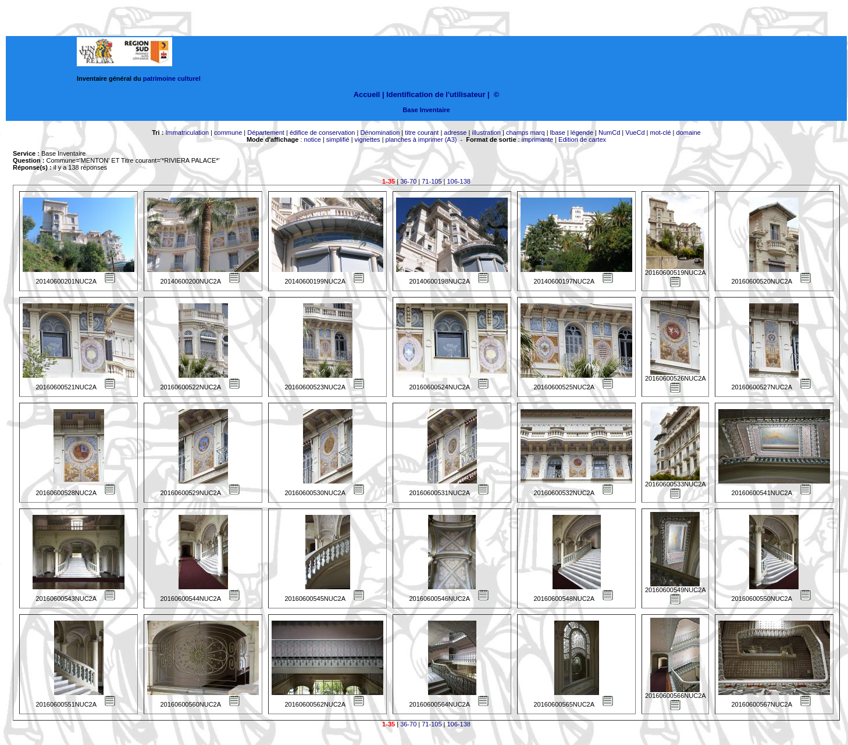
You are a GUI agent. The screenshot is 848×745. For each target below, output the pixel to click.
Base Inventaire (426, 109)
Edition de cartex (582, 139)
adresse (455, 132)
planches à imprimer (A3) (421, 139)
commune (228, 132)
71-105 (431, 181)
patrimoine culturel (172, 78)
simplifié (338, 139)
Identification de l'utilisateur (435, 94)
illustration (486, 132)
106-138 (459, 181)
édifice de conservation (322, 132)
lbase (557, 132)
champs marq (525, 132)
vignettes (367, 139)
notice (312, 139)
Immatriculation (187, 132)
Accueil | (369, 94)
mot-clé (660, 132)
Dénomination (380, 132)
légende (582, 132)
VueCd (634, 132)
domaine (688, 132)
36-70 (408, 181)
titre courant (422, 132)
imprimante (537, 139)
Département (265, 132)
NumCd (609, 132)
